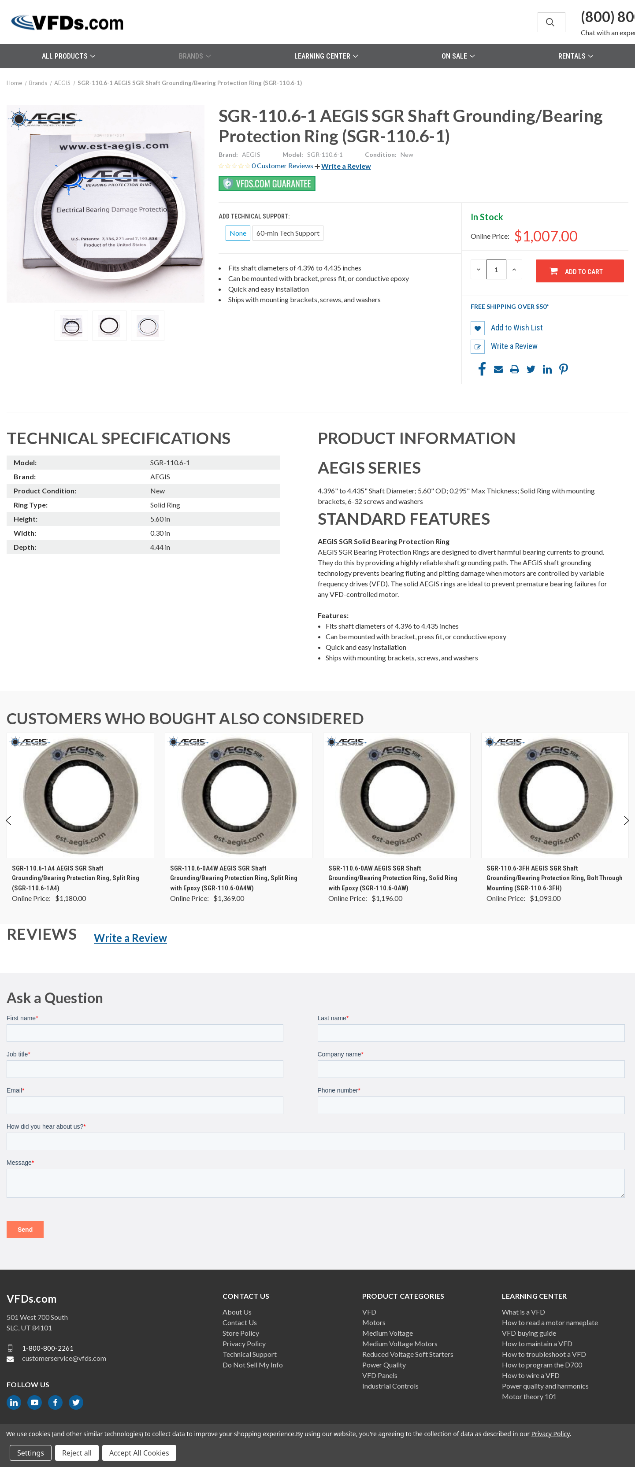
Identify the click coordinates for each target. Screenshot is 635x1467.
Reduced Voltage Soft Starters (407, 1354)
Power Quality (384, 1364)
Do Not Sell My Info (253, 1364)
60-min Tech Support (287, 233)
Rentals (575, 56)
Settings (30, 1453)
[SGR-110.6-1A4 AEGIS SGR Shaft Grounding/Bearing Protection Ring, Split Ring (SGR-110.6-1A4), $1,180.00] (80, 795)
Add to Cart (584, 272)
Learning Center (326, 56)
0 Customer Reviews (283, 165)
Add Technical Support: (255, 216)
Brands (195, 56)
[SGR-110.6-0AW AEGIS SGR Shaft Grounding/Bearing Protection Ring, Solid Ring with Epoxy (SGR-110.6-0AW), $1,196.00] (397, 795)
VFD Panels (379, 1375)
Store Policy (241, 1333)
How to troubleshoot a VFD (544, 1354)
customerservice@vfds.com (64, 1358)
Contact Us (240, 1322)
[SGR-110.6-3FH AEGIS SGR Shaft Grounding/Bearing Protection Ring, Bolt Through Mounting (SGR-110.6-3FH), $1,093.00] (555, 795)
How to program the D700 (542, 1364)
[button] (343, 166)
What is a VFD (523, 1312)
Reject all (77, 1453)
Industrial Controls (390, 1386)
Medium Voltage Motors (400, 1343)
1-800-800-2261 (48, 1348)
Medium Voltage (387, 1333)
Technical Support (250, 1354)
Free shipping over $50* (510, 306)
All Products (68, 56)
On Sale (458, 56)
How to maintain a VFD (537, 1343)
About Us (237, 1312)
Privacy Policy (244, 1343)
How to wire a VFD (531, 1375)
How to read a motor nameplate (550, 1322)
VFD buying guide (529, 1333)
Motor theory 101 (529, 1396)
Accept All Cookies (139, 1453)
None (238, 233)
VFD (369, 1312)
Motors (374, 1322)
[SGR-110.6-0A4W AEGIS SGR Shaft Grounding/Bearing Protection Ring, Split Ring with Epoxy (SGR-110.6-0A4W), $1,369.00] (239, 795)
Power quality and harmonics (545, 1386)
